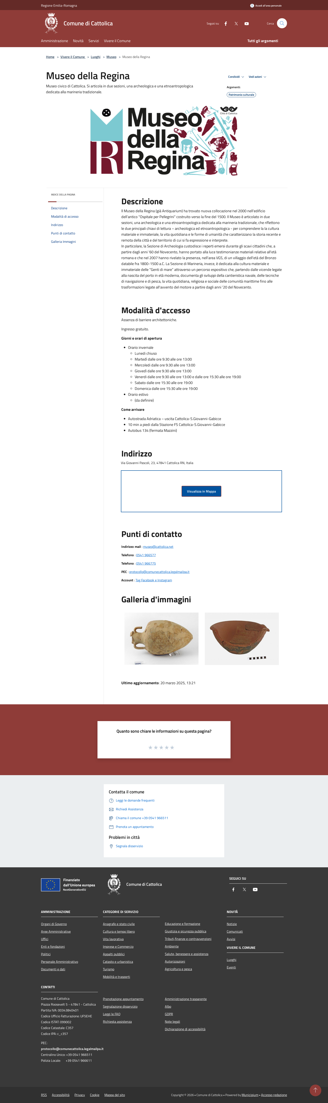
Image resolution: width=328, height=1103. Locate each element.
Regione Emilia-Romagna (59, 5)
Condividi (236, 76)
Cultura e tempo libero (119, 931)
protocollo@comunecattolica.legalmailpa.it (159, 571)
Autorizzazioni (175, 961)
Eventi (231, 967)
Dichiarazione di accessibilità (185, 1029)
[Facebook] (224, 23)
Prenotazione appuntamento (123, 998)
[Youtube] (245, 23)
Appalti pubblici (114, 954)
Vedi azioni (258, 76)
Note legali (172, 1021)
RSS (44, 1094)
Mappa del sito (114, 1094)
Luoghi (95, 56)
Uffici (44, 938)
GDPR (169, 1013)
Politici (46, 954)
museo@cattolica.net (158, 546)
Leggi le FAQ (111, 1013)
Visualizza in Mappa (201, 491)
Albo (168, 1006)
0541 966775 (146, 563)
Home (50, 56)
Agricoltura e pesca (178, 968)
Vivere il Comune (73, 56)
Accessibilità (60, 1094)
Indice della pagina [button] (63, 195)
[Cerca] (282, 23)
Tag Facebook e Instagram (154, 580)
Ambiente (172, 946)
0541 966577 (146, 554)
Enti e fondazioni (53, 946)
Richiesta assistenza (117, 1021)
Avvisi (231, 938)
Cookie (94, 1094)
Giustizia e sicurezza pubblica (185, 931)
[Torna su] (315, 1090)
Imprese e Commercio (118, 946)
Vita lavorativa (113, 938)
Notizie (232, 923)
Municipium (250, 1094)
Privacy (79, 1094)
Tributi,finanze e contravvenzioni (188, 938)
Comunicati (235, 931)
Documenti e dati (53, 969)
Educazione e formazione (182, 923)
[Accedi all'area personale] (266, 5)
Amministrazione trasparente (186, 998)
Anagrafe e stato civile (119, 923)
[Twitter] (234, 23)
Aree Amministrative (56, 931)
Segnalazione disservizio (120, 1006)
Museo (111, 56)
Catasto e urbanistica (118, 961)
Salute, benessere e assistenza (186, 953)
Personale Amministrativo (59, 961)
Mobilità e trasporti (116, 976)
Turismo (108, 969)
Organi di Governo (54, 923)
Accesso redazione (274, 1094)
